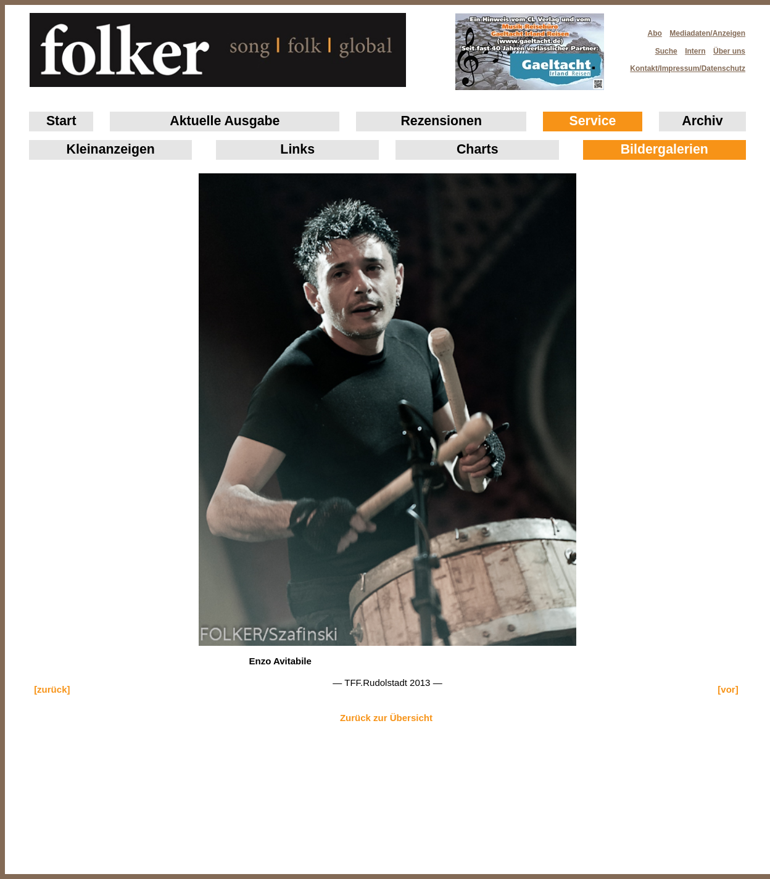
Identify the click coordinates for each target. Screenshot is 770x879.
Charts (478, 149)
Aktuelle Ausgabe (224, 120)
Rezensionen (441, 120)
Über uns (729, 51)
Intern (695, 51)
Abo (655, 33)
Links (297, 149)
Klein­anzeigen (111, 149)
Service (592, 120)
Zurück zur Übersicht (386, 717)
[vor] (728, 689)
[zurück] (52, 689)
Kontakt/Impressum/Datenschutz (683, 65)
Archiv (702, 120)
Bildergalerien (664, 149)
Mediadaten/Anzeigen (707, 33)
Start (61, 120)
